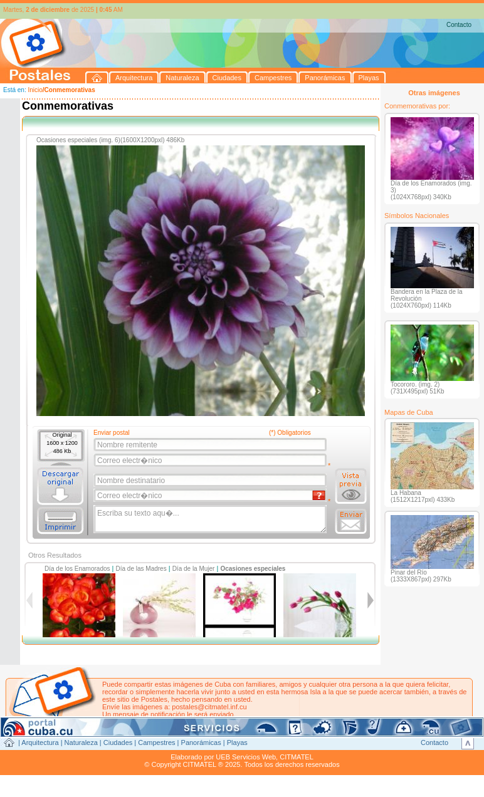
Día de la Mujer (193, 568)
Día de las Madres (141, 568)
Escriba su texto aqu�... (211, 519)
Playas (237, 742)
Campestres (156, 742)
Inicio (35, 89)
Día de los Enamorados (77, 568)
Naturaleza (81, 742)
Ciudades (117, 742)
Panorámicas (201, 742)
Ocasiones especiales (252, 568)
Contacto (458, 24)
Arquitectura (39, 742)
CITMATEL (296, 757)
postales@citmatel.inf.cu (209, 707)
